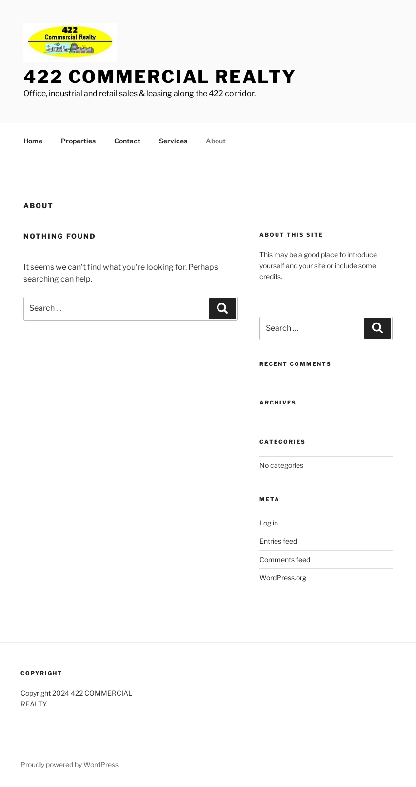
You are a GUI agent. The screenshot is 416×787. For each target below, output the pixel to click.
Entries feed (278, 541)
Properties (78, 141)
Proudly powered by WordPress (69, 764)
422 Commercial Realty (159, 76)
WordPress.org (282, 577)
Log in (268, 523)
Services (173, 141)
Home (32, 141)
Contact (127, 141)
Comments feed (284, 559)
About (216, 141)
